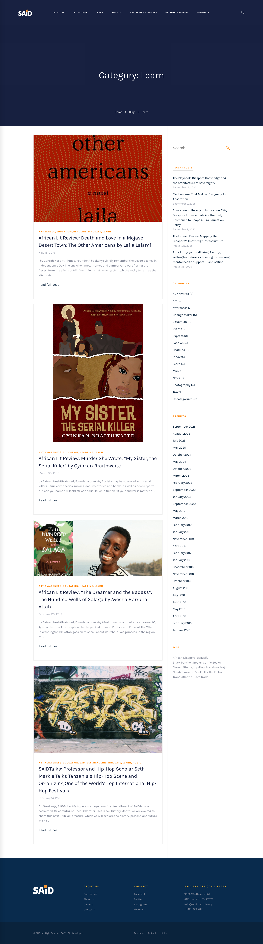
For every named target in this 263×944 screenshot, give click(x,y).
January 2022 (182, 497)
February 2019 (182, 525)
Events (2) (179, 329)
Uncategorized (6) (185, 399)
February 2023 (182, 483)
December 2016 (183, 567)
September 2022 (184, 490)
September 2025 (184, 426)
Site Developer (75, 933)
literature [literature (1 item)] (212, 667)
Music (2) (179, 371)
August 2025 (181, 433)
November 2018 (183, 539)
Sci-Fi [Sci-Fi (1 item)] (198, 672)
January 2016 (181, 630)
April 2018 (179, 546)
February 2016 (182, 623)
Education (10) (182, 322)
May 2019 (179, 511)
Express (86, 762)
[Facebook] (139, 933)
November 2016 (183, 574)
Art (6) (177, 301)
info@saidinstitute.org (198, 904)
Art (41, 452)
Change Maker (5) (185, 315)
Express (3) (180, 336)
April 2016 (179, 616)
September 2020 (184, 504)
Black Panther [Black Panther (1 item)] (182, 662)
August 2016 (181, 588)
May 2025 (179, 447)
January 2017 (181, 560)
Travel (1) (179, 392)
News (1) (178, 378)
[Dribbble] (152, 933)
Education (64, 231)
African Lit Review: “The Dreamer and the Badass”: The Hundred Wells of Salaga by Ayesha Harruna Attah (95, 599)
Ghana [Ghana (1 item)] (187, 667)
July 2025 (179, 440)
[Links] (163, 933)
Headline (80, 231)
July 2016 (179, 595)
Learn (106, 231)
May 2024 (179, 462)
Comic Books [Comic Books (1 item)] (212, 662)
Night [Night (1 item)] (224, 667)
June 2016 (179, 602)
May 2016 (179, 609)
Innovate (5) (181, 357)
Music (137, 762)
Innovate (94, 231)
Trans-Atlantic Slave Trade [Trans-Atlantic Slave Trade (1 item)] (190, 677)
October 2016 (182, 581)
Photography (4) (184, 385)
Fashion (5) (180, 343)
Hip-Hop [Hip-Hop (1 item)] (199, 667)
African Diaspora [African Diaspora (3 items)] (184, 658)
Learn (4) (179, 364)
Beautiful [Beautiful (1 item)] (203, 658)
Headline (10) (181, 350)
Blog (132, 112)
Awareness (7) (182, 308)
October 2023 (182, 469)
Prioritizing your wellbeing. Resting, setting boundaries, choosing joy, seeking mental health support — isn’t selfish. (201, 257)
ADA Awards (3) (183, 294)
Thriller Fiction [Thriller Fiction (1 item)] (214, 672)
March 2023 (181, 475)
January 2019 (181, 532)
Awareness (47, 231)
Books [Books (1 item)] (197, 662)
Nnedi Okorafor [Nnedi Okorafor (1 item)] (183, 672)
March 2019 (180, 518)
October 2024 (182, 454)
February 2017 (182, 553)
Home (118, 112)
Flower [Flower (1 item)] (177, 667)
